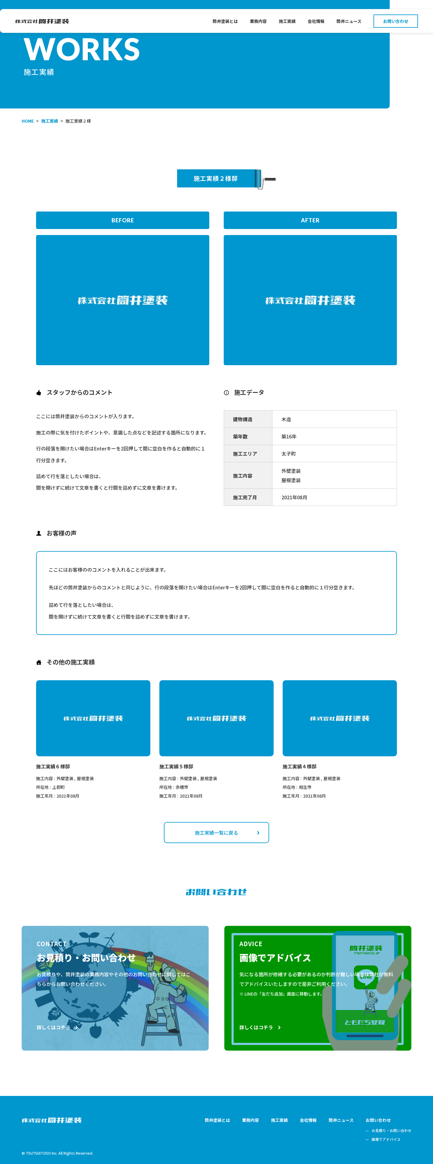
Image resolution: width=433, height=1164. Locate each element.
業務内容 (258, 21)
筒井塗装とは (225, 21)
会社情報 (316, 21)
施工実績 (287, 21)
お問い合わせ (395, 21)
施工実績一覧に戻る (227, 832)
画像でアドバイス (386, 1139)
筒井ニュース (348, 21)
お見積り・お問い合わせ (391, 1130)
